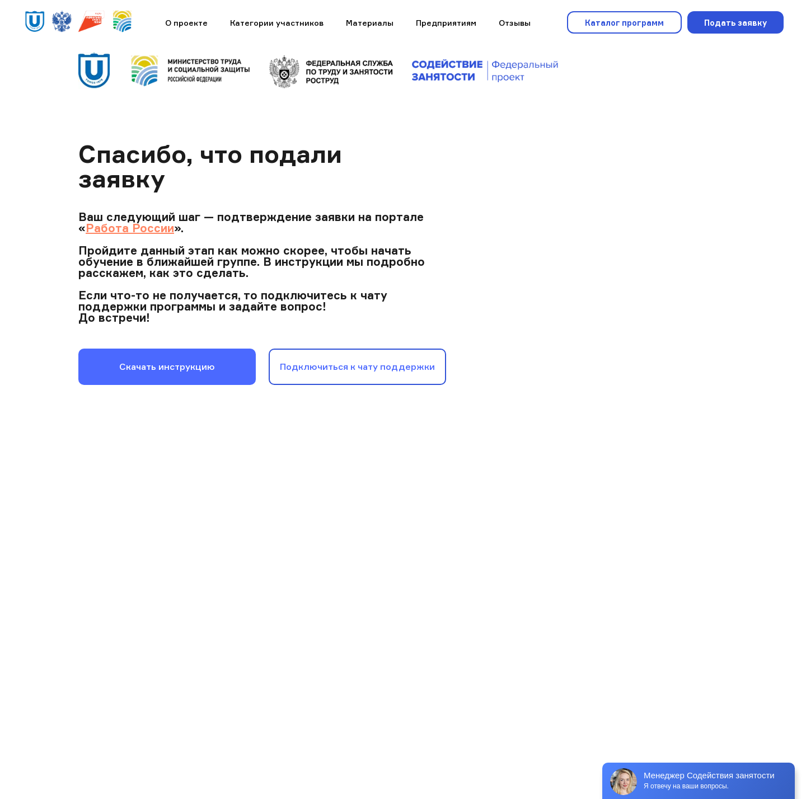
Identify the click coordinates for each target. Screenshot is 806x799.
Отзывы (515, 22)
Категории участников (277, 22)
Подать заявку (735, 22)
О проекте (186, 22)
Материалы (369, 22)
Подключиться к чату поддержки (357, 366)
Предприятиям (446, 22)
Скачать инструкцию (167, 366)
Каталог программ (624, 22)
